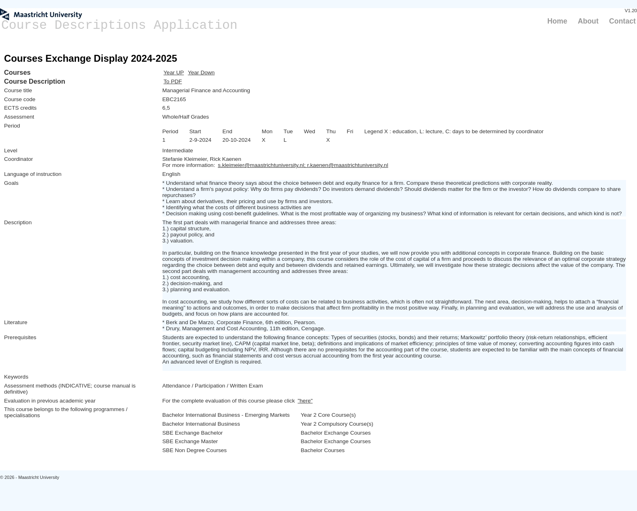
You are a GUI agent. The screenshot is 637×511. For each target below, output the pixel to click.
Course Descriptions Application (119, 25)
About (588, 21)
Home (557, 21)
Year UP (174, 72)
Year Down (201, 72)
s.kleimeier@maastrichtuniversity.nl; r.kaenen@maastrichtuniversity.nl (303, 165)
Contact (622, 21)
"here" (305, 401)
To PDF (173, 81)
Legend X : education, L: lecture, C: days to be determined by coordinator (454, 131)
